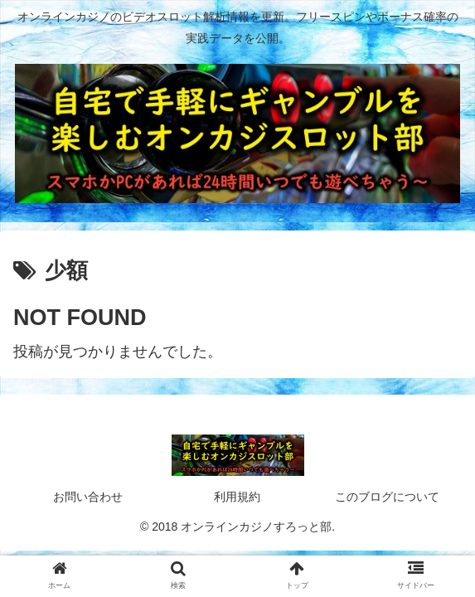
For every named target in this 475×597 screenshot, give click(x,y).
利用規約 (237, 496)
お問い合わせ (88, 496)
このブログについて (387, 496)
